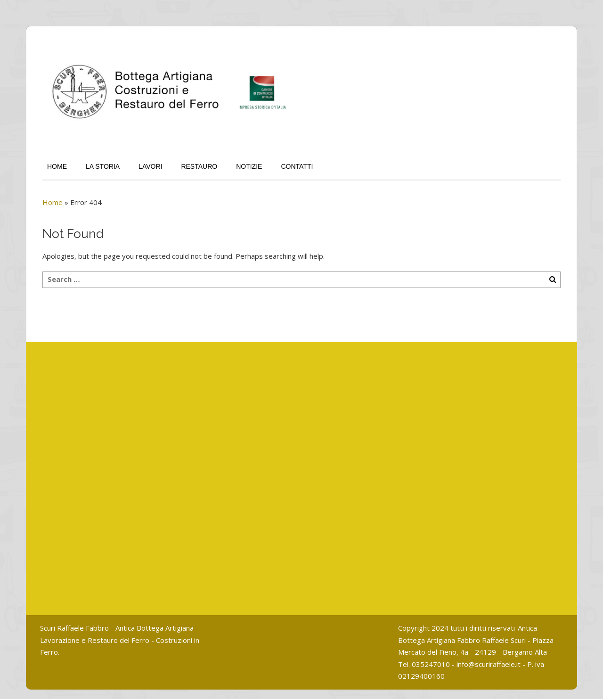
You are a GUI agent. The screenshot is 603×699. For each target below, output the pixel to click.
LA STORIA (103, 166)
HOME (57, 166)
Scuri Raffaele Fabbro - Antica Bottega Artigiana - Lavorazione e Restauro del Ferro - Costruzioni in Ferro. (119, 640)
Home (52, 202)
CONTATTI (297, 166)
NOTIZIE (249, 166)
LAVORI (150, 166)
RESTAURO (199, 166)
